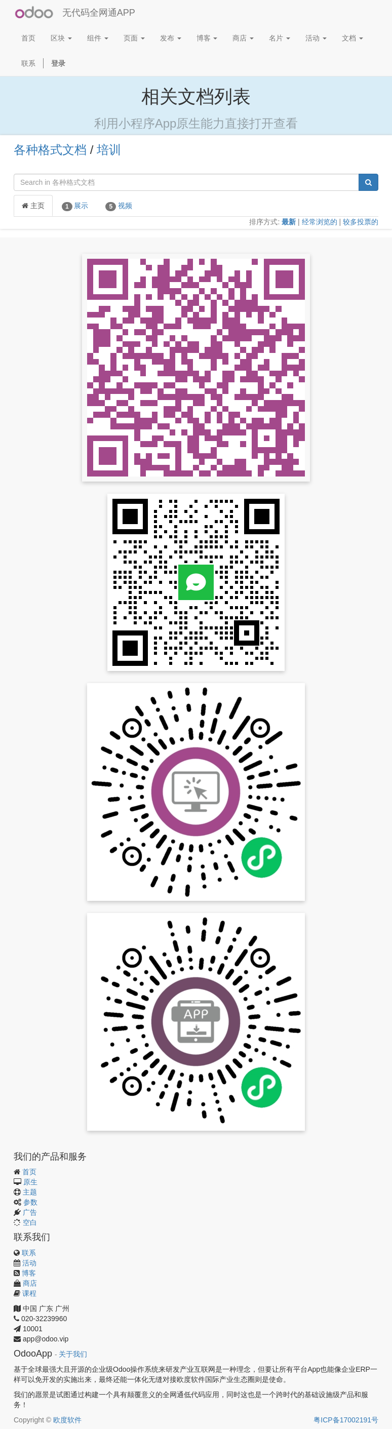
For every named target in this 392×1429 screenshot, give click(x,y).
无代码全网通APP (98, 13)
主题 (30, 1192)
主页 (33, 206)
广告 (30, 1212)
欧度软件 (67, 1420)
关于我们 (73, 1354)
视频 (118, 206)
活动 (29, 1263)
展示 (75, 206)
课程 (29, 1293)
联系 (29, 1253)
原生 (30, 1182)
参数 (30, 1202)
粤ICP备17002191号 (345, 1420)
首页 (29, 1172)
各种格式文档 (50, 149)
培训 (109, 149)
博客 (29, 1273)
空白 (30, 1222)
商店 (30, 1283)
